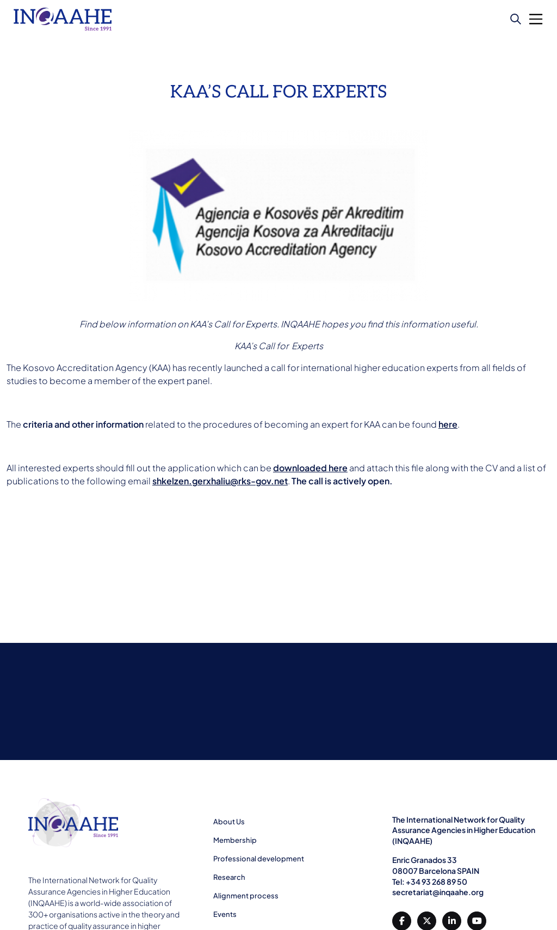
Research (229, 877)
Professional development (258, 858)
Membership (235, 840)
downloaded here (310, 467)
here (447, 424)
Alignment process (245, 895)
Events (225, 914)
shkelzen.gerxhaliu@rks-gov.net (220, 481)
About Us (229, 821)
